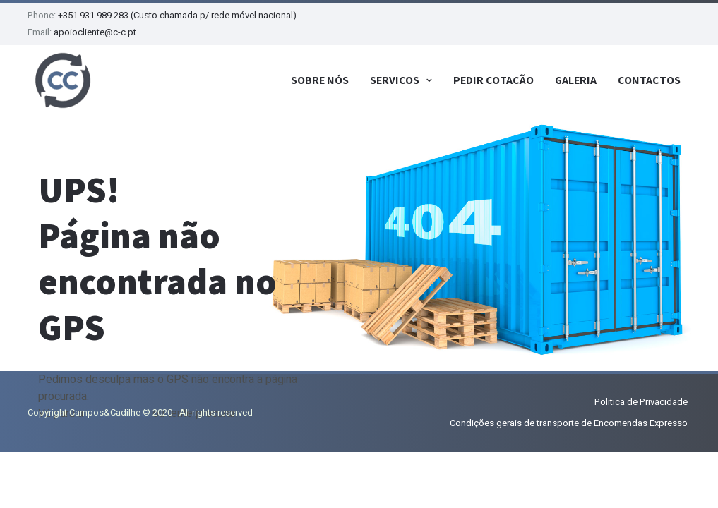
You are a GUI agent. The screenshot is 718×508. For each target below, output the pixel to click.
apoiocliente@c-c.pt (95, 32)
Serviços (394, 80)
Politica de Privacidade (641, 402)
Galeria (576, 80)
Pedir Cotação (493, 80)
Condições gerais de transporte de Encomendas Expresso (569, 423)
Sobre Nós (320, 80)
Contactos (649, 80)
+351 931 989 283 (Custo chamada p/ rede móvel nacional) (177, 15)
